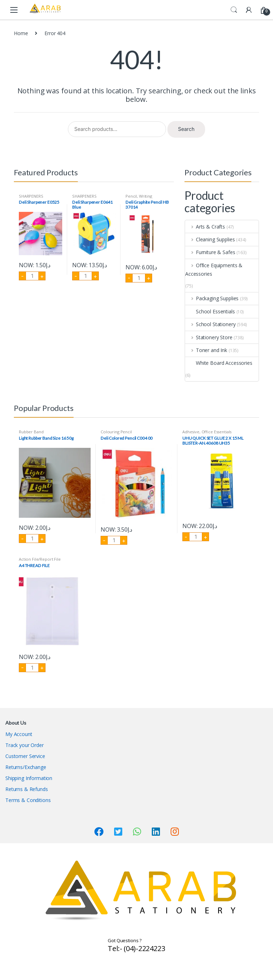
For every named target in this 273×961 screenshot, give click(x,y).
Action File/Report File (40, 559)
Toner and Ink (206, 350)
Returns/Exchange (25, 767)
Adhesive (190, 431)
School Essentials (210, 311)
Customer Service (25, 756)
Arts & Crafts (205, 226)
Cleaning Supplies (210, 239)
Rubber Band (31, 431)
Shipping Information (28, 778)
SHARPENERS (31, 196)
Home (21, 33)
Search (234, 10)
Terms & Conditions (27, 800)
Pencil (131, 196)
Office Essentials (217, 431)
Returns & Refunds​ (26, 789)
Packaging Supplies (212, 298)
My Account (18, 734)
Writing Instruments (138, 198)
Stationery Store (208, 337)
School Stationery (210, 324)
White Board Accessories (218, 362)
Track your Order (24, 745)
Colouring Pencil (116, 431)
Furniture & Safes (210, 252)
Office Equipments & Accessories (213, 269)
